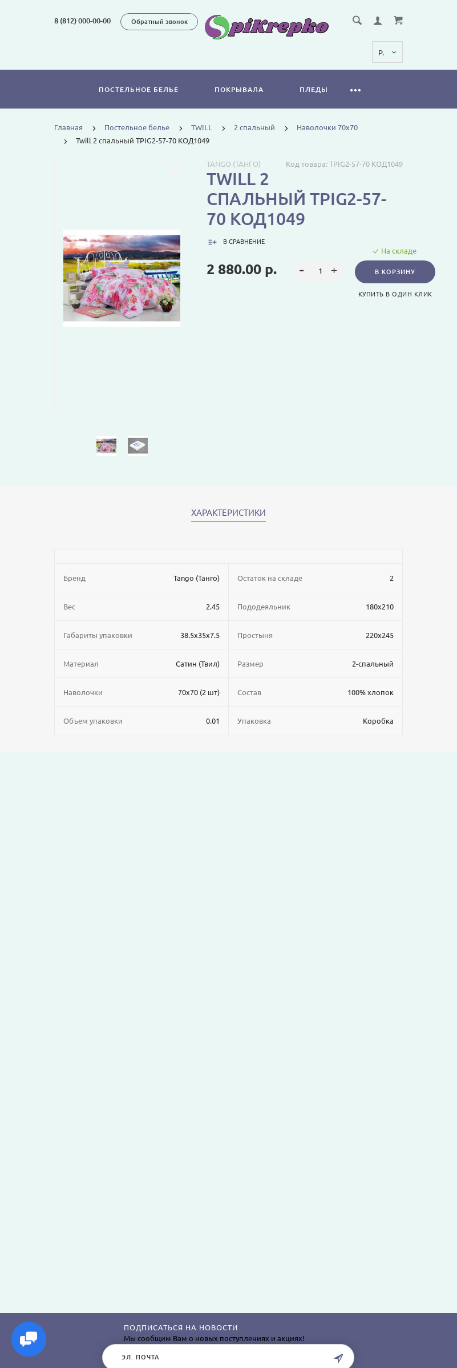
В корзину (395, 271)
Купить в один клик (395, 294)
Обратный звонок (159, 21)
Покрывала (239, 89)
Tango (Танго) (234, 164)
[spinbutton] (318, 271)
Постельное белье (139, 89)
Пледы (314, 89)
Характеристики (228, 512)
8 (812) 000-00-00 (82, 21)
